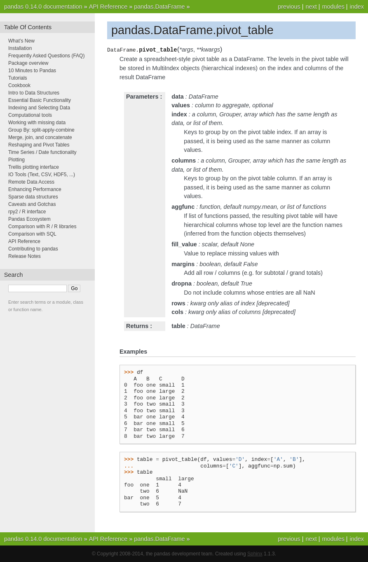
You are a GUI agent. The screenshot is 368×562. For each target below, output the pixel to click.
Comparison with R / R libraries (42, 226)
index (357, 6)
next (310, 6)
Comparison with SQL (32, 234)
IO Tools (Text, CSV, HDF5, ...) (41, 174)
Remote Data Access (31, 182)
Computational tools (30, 115)
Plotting (16, 160)
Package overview (28, 63)
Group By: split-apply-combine (41, 130)
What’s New (21, 41)
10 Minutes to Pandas (32, 70)
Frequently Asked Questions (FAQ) (46, 56)
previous (289, 6)
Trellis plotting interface (33, 167)
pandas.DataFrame (159, 6)
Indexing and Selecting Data (39, 108)
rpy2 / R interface (27, 212)
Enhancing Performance (34, 189)
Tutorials (17, 78)
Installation (20, 48)
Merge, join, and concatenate (40, 137)
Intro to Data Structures (33, 93)
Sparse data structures (33, 197)
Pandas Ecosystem (29, 219)
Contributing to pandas (33, 249)
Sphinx (255, 554)
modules (333, 6)
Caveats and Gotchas (32, 204)
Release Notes (24, 256)
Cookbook (19, 85)
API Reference (108, 6)
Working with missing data (37, 122)
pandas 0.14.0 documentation (43, 6)
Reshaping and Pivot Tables (39, 145)
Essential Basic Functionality (39, 100)
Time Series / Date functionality (42, 152)
